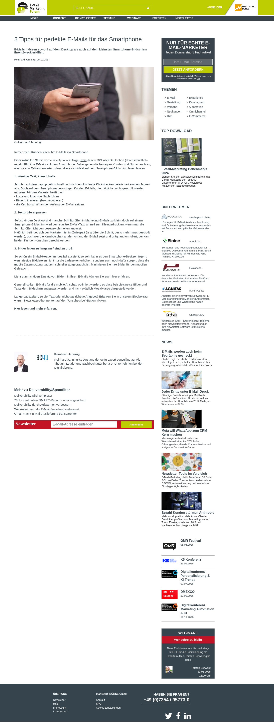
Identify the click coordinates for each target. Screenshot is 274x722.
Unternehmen (176, 207)
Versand (172, 107)
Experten (159, 18)
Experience (196, 97)
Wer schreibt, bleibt (188, 639)
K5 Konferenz (191, 559)
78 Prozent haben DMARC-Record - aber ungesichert (49, 400)
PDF (83, 160)
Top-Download (177, 131)
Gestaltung (174, 102)
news (167, 342)
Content (59, 18)
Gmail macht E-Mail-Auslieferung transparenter (45, 413)
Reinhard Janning (24, 59)
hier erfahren (120, 276)
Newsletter (185, 18)
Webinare (134, 18)
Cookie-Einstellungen (108, 707)
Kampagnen (196, 102)
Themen (169, 89)
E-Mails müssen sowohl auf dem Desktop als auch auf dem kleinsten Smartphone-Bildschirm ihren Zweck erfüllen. (80, 51)
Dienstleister (85, 18)
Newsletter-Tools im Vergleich (184, 473)
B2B (169, 116)
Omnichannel (197, 111)
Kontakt (100, 699)
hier (198, 78)
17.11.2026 (187, 617)
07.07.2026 (187, 583)
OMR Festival (191, 540)
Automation (196, 107)
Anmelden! (136, 424)
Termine (109, 18)
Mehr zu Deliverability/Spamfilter (42, 390)
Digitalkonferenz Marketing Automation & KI (197, 609)
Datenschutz (60, 711)
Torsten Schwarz (201, 667)
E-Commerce (197, 116)
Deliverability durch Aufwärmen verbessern (42, 404)
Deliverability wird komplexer (33, 395)
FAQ (98, 703)
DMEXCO (188, 591)
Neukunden (174, 111)
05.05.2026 (187, 544)
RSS (56, 703)
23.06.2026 (187, 563)
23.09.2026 (187, 595)
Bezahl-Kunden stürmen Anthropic (188, 512)
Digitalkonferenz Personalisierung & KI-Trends (195, 575)
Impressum (59, 707)
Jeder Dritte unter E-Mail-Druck (185, 391)
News (34, 18)
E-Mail (171, 97)
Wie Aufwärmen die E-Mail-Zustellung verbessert (46, 409)
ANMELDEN (214, 7)
